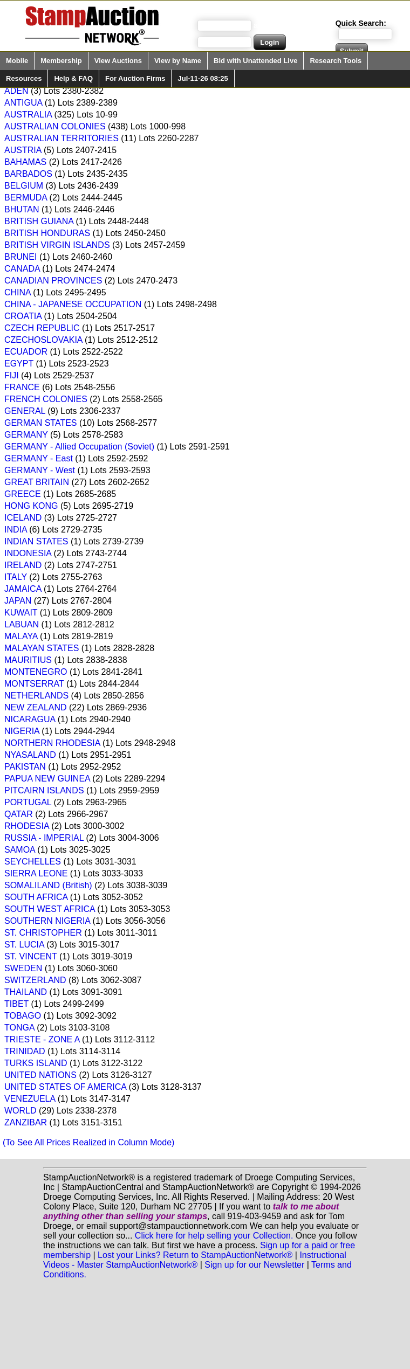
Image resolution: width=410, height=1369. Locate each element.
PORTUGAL (27, 802)
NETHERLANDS (36, 695)
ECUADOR (25, 351)
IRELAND (23, 565)
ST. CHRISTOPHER (43, 932)
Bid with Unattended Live (255, 61)
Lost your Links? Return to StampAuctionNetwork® (195, 1255)
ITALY (15, 577)
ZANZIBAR (25, 1122)
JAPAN (17, 600)
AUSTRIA (22, 150)
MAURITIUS (28, 660)
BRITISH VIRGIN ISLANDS (57, 245)
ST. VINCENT (30, 956)
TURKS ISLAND (35, 1063)
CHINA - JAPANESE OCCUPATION (72, 304)
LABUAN (21, 624)
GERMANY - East (38, 458)
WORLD (20, 1110)
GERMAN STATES (40, 422)
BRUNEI (20, 256)
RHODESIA (26, 826)
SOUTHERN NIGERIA (47, 920)
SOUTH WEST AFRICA (49, 909)
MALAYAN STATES (41, 648)
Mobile (17, 61)
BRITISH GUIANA (38, 221)
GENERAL (24, 411)
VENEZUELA (29, 1098)
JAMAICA (22, 588)
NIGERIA (21, 731)
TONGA (19, 1027)
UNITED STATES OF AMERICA (65, 1086)
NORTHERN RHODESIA (52, 743)
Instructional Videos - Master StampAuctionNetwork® (194, 1259)
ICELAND (23, 517)
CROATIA (23, 316)
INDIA (15, 529)
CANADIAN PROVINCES (53, 280)
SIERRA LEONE (35, 873)
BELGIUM (23, 185)
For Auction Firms (135, 78)
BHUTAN (21, 209)
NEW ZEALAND (35, 707)
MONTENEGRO (35, 671)
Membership (61, 61)
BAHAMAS (25, 162)
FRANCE (22, 387)
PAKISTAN (25, 766)
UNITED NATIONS (40, 1075)
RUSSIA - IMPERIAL (44, 837)
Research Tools (335, 61)
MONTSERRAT (34, 683)
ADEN (16, 90)
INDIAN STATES (36, 541)
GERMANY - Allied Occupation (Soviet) (79, 446)
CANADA (22, 268)
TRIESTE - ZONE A (42, 1039)
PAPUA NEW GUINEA (47, 778)
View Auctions (118, 61)
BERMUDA (25, 197)
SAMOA (19, 849)
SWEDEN (23, 968)
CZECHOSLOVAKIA (43, 339)
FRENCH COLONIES (45, 399)
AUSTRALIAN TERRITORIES (61, 138)
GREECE (22, 494)
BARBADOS (28, 173)
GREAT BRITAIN (36, 482)
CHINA (17, 292)
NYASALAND (30, 754)
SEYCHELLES (32, 861)
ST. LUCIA (24, 944)
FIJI (11, 375)
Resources (24, 78)
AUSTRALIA (28, 114)
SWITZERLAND (35, 980)
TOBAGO (22, 1015)
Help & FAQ (73, 78)
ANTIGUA (23, 102)
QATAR (18, 814)
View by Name (177, 61)
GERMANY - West (39, 470)
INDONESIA (27, 553)
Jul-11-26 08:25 (202, 78)
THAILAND (25, 992)
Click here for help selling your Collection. (214, 1235)
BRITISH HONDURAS (47, 233)
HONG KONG (31, 505)
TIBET (16, 1003)
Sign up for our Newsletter (254, 1264)
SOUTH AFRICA (35, 897)
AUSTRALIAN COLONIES (55, 126)
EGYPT (18, 363)
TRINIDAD (24, 1051)
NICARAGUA (29, 719)
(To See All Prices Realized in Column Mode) (88, 1142)
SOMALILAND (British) (48, 885)
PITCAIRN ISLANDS (44, 790)
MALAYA (21, 636)
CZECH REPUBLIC (42, 328)
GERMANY (26, 434)
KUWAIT (20, 612)
